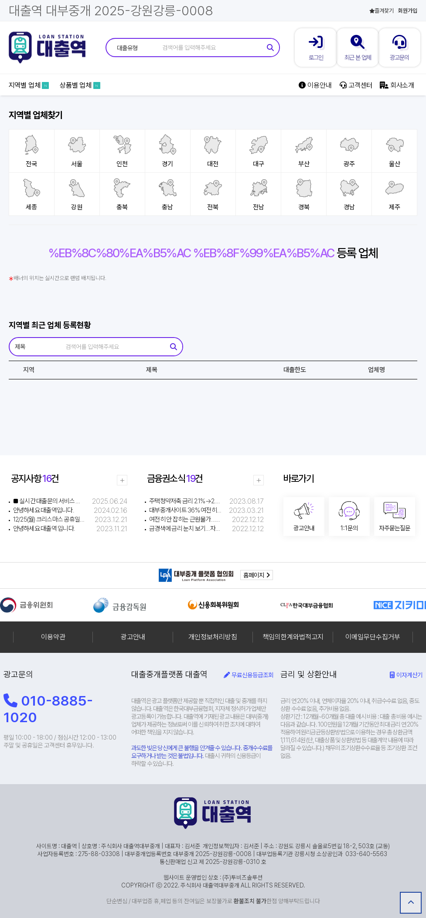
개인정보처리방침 (212, 637)
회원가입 (407, 10)
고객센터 (356, 85)
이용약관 (53, 637)
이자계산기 (406, 675)
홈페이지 (256, 575)
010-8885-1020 (48, 709)
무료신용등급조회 (248, 675)
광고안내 (133, 637)
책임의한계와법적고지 (293, 637)
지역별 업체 (29, 85)
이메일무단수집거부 (372, 637)
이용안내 (315, 85)
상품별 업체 (80, 85)
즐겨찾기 (381, 10)
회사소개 (397, 85)
